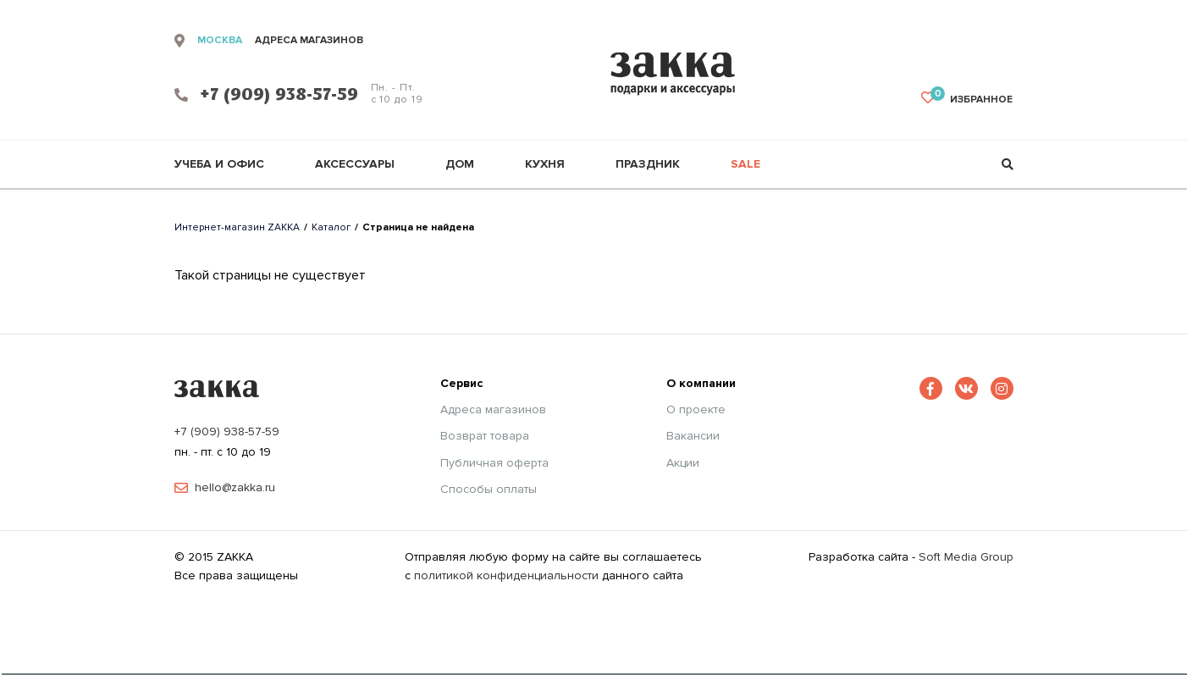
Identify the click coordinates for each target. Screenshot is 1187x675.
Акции (682, 463)
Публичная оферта (494, 463)
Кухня (545, 164)
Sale (745, 164)
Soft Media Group (966, 557)
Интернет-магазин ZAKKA (237, 227)
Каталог (331, 227)
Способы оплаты (488, 489)
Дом (459, 164)
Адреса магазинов (493, 410)
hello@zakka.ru (235, 488)
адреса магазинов (309, 41)
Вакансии (693, 436)
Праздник (648, 164)
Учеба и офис (219, 164)
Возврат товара (484, 436)
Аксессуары (355, 164)
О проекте (696, 410)
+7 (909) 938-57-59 (226, 431)
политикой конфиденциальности (506, 575)
